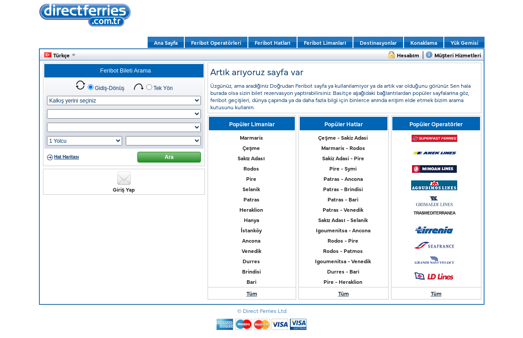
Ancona (251, 240)
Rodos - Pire (342, 240)
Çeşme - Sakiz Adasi (343, 137)
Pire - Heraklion (342, 281)
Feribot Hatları (272, 42)
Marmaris (251, 137)
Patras (251, 199)
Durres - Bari (343, 271)
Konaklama (423, 42)
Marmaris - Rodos (343, 147)
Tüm (252, 293)
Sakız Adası (251, 158)
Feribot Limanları (325, 42)
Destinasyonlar (378, 42)
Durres (251, 261)
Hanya (251, 219)
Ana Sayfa (166, 42)
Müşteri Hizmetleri (457, 55)
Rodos (251, 168)
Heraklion (251, 209)
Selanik (251, 189)
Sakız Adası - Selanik (343, 219)
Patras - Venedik (343, 209)
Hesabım (408, 55)
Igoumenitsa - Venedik (343, 261)
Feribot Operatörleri (216, 42)
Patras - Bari (342, 199)
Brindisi (251, 271)
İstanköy (251, 230)
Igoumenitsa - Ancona (343, 230)
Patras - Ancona (343, 178)
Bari (251, 281)
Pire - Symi (343, 168)
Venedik (251, 250)
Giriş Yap (124, 189)
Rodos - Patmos (343, 250)
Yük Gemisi (464, 42)
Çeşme (251, 147)
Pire (251, 178)
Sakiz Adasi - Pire (343, 158)
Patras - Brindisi (343, 189)
